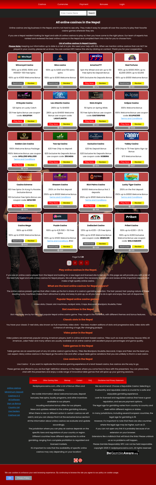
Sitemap (67, 380)
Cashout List (14, 415)
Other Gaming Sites (50, 380)
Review (31, 83)
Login (122, 4)
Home (34, 380)
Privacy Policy (23, 478)
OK (9, 478)
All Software (14, 399)
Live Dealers (14, 411)
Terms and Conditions (131, 118)
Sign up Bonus (14, 403)
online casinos (14, 388)
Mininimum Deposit (14, 392)
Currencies (63, 4)
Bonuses (104, 4)
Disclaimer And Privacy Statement (110, 380)
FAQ (90, 380)
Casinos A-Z (14, 395)
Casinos (42, 4)
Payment (84, 4)
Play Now (89, 83)
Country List (14, 407)
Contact (79, 380)
